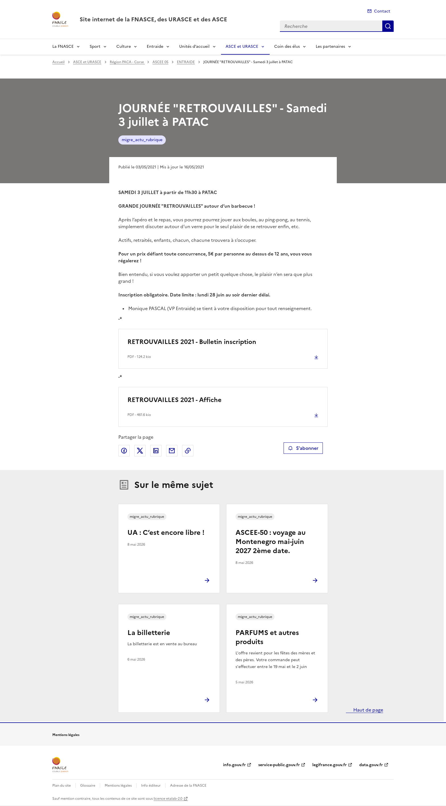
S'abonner (303, 448)
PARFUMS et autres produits (267, 637)
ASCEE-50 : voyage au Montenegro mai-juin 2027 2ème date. (270, 541)
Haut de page (367, 709)
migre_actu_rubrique (142, 140)
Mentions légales (118, 785)
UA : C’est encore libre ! (166, 532)
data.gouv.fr (371, 765)
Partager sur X (140, 450)
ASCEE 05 (160, 62)
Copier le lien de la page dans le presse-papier (187, 450)
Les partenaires (330, 47)
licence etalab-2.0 (168, 798)
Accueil (58, 62)
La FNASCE (63, 47)
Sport (95, 47)
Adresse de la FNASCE (188, 785)
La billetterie (148, 633)
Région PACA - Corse (127, 62)
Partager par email (171, 450)
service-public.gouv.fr (279, 765)
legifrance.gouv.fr (329, 765)
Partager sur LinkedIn (156, 450)
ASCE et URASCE (242, 47)
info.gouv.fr (234, 765)
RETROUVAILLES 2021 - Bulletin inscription (191, 342)
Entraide (155, 47)
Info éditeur (151, 785)
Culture (123, 47)
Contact (382, 11)
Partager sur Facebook (124, 450)
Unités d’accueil (194, 47)
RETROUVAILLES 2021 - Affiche (174, 400)
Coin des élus (287, 47)
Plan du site (61, 785)
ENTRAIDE (186, 62)
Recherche (388, 26)
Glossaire (87, 785)
